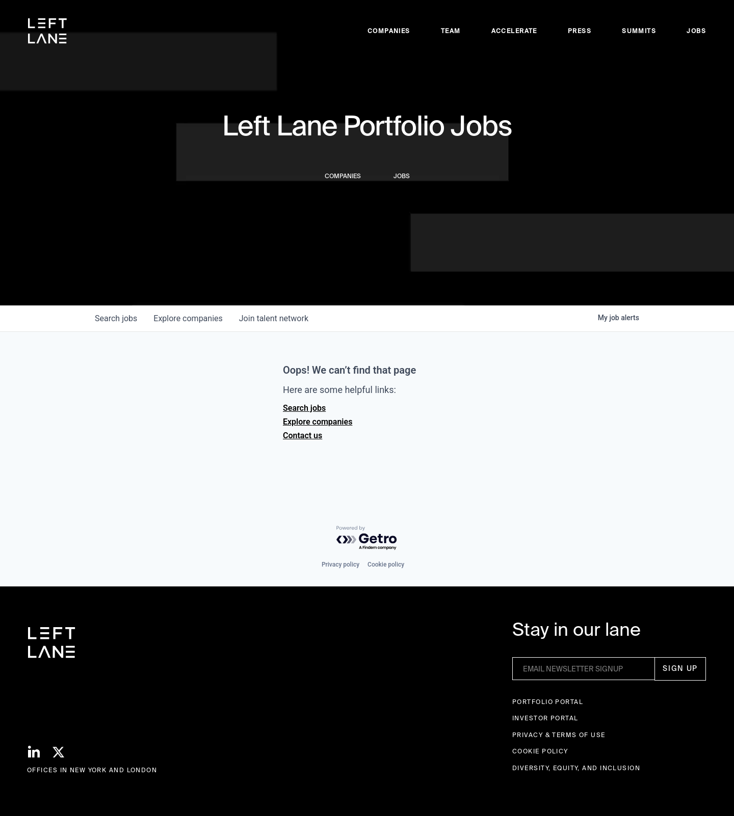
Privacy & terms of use (559, 734)
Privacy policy (340, 564)
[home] (47, 31)
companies (187, 318)
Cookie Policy (540, 751)
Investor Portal (545, 718)
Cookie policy (386, 564)
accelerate (514, 30)
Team (451, 30)
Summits (639, 30)
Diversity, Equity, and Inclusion (576, 768)
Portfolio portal (547, 701)
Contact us (302, 435)
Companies (389, 30)
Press (579, 30)
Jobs (696, 30)
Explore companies (317, 422)
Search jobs (304, 408)
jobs (116, 318)
